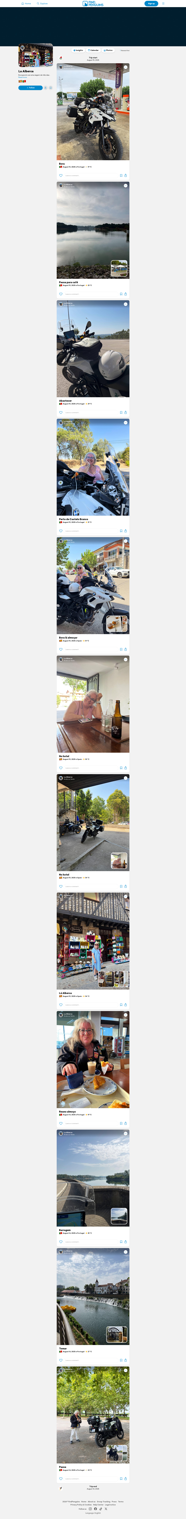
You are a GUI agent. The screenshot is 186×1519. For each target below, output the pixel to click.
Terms (120, 1501)
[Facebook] (95, 1509)
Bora (62, 163)
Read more (22, 77)
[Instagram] (90, 1509)
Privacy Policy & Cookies (81, 1505)
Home (83, 1501)
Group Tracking (103, 1501)
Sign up (151, 3)
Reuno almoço (67, 1111)
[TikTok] (100, 1509)
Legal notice (110, 1505)
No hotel (64, 756)
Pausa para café (68, 282)
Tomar (63, 1348)
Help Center (98, 1505)
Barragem (65, 1230)
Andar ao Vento (69, 68)
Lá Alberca (65, 993)
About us (91, 1501)
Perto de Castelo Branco (73, 519)
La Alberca (26, 71)
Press (114, 1501)
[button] (163, 3)
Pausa (62, 1467)
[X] (106, 1509)
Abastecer (65, 400)
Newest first (124, 51)
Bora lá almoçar (68, 637)
